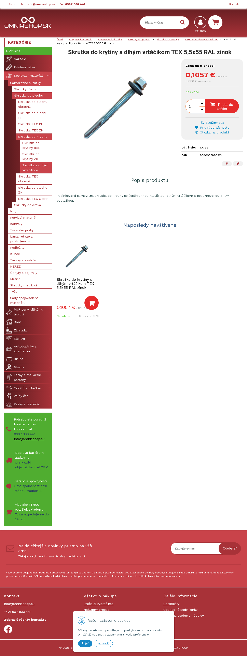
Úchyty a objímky (23, 273)
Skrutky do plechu (28, 95)
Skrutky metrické (23, 285)
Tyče (13, 292)
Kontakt (234, 4)
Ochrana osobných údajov (183, 615)
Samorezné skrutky (25, 83)
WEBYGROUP (179, 647)
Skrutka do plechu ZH (32, 190)
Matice (15, 279)
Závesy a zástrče (23, 260)
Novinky (13, 51)
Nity (13, 211)
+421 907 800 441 (17, 612)
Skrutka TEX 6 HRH (33, 199)
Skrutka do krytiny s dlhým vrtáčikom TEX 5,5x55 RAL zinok (75, 283)
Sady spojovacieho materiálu (24, 300)
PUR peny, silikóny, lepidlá (24, 312)
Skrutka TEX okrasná (28, 178)
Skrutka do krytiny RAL (31, 145)
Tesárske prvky (21, 230)
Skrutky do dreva (27, 205)
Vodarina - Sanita (23, 388)
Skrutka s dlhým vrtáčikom (35, 167)
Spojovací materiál (24, 76)
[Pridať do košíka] (91, 303)
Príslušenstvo (20, 67)
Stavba (15, 367)
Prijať (85, 643)
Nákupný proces (96, 610)
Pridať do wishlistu (212, 127)
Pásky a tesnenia (23, 404)
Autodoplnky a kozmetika (21, 348)
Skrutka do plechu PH (32, 115)
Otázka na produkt (212, 132)
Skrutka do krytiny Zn (31, 156)
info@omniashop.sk (41, 4)
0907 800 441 (75, 4)
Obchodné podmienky (180, 610)
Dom (13, 322)
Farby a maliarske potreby (24, 377)
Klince (15, 254)
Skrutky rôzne (25, 89)
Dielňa (15, 359)
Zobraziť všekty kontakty (25, 620)
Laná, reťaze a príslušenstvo (21, 238)
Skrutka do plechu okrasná (32, 104)
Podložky (17, 247)
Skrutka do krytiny (32, 137)
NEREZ (15, 266)
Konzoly (16, 224)
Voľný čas (17, 396)
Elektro (15, 339)
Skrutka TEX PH (30, 124)
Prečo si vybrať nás (98, 604)
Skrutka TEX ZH (30, 130)
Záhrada (16, 330)
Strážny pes (212, 123)
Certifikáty (171, 604)
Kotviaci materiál (23, 217)
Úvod (12, 4)
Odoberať (230, 548)
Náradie (16, 59)
